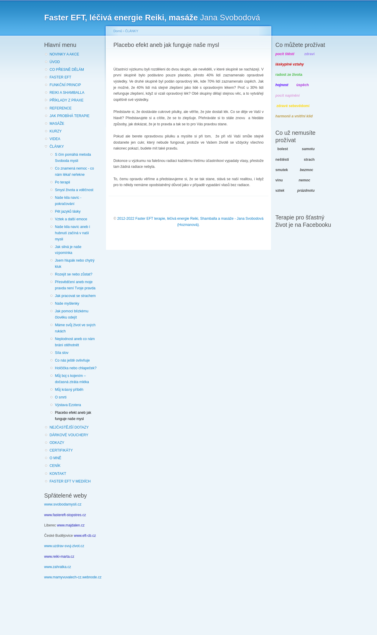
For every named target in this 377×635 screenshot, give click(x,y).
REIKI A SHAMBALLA (66, 93)
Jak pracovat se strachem (75, 296)
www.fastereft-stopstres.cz (65, 515)
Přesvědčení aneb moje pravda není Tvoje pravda (75, 285)
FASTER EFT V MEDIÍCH (70, 481)
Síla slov (61, 353)
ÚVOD (54, 62)
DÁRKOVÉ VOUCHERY (68, 435)
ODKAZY (56, 443)
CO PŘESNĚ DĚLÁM (66, 70)
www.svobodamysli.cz (62, 504)
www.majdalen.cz (71, 525)
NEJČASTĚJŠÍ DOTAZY (69, 427)
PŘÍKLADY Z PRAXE (66, 100)
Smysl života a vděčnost (74, 190)
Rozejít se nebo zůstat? (73, 274)
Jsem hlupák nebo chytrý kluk (74, 263)
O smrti (60, 397)
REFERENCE (60, 108)
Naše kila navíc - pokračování (68, 201)
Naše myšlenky (67, 303)
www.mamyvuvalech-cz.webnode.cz (73, 577)
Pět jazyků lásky (67, 211)
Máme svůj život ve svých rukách (75, 328)
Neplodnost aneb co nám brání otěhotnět (75, 342)
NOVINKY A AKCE (64, 54)
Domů (117, 31)
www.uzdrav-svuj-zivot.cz (64, 546)
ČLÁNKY (56, 147)
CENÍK (54, 466)
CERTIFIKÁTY (61, 450)
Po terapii (62, 182)
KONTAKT (57, 474)
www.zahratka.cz (57, 567)
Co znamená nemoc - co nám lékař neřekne (74, 171)
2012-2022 (125, 218)
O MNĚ (55, 458)
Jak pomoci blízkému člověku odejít (71, 314)
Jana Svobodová (152, 17)
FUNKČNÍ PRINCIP (65, 85)
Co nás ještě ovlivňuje (72, 360)
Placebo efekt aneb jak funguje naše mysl (73, 416)
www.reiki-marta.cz (59, 556)
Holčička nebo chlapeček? (75, 368)
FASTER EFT (60, 77)
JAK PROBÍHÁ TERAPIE (69, 116)
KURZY (55, 131)
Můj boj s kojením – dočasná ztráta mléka (72, 379)
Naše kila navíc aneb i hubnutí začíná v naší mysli (72, 233)
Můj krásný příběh (69, 390)
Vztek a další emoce (71, 219)
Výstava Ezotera (68, 405)
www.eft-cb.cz (85, 536)
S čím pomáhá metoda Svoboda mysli (73, 157)
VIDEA (54, 139)
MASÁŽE (56, 124)
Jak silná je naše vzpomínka (68, 250)
